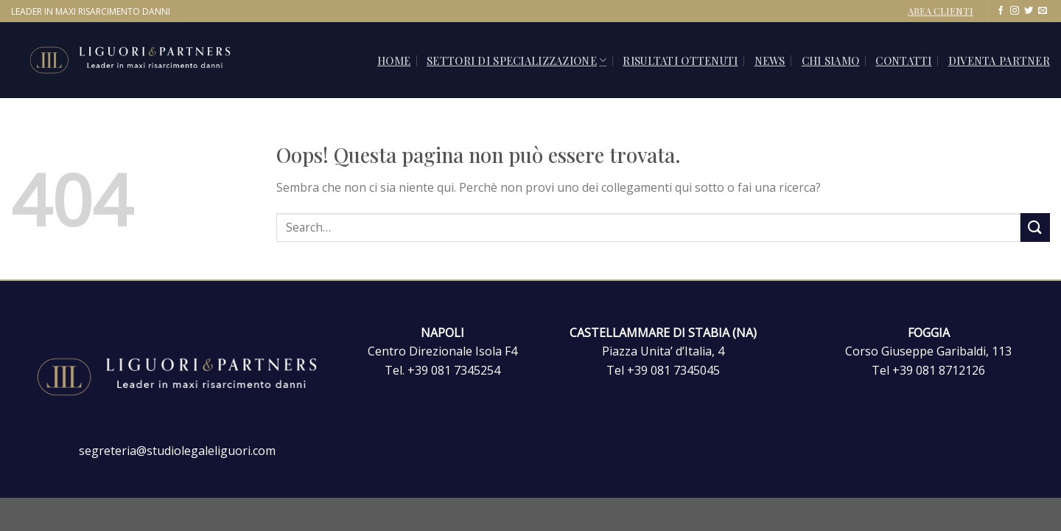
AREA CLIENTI (940, 10)
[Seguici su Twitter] (1028, 11)
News (769, 60)
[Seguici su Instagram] (1014, 11)
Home (393, 60)
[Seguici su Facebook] (1000, 11)
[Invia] (1035, 227)
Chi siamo (831, 60)
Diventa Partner (999, 60)
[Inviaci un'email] (1042, 11)
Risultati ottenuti (680, 60)
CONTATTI (903, 60)
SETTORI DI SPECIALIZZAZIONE (516, 60)
